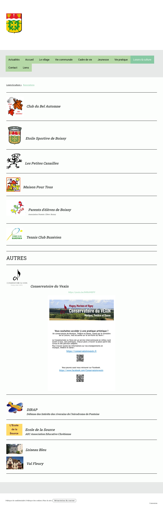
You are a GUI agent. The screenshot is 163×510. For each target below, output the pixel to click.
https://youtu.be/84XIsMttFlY (81, 292)
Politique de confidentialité (15, 500)
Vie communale (64, 59)
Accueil (29, 59)
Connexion (153, 503)
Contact (12, 67)
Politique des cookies (34, 500)
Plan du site (47, 500)
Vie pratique (121, 59)
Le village (44, 59)
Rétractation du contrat (64, 500)
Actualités (14, 59)
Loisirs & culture (142, 59)
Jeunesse (103, 59)
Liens (26, 67)
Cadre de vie (85, 59)
